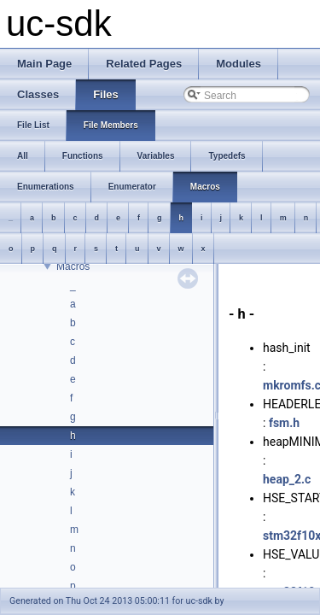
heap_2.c (287, 479)
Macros (73, 266)
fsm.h (284, 423)
